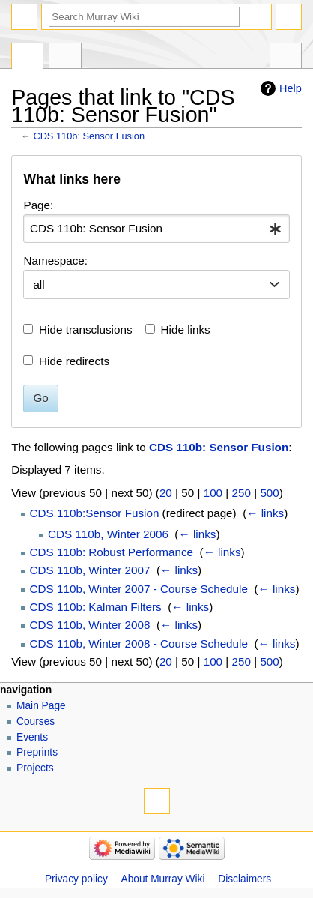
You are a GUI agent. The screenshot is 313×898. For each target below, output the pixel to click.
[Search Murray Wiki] (144, 17)
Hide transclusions (85, 329)
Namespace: (55, 260)
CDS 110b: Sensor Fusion (89, 136)
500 (269, 492)
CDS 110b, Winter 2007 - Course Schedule (139, 588)
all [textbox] (38, 284)
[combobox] (156, 228)
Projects (35, 768)
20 (165, 492)
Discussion (64, 57)
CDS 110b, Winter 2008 (90, 624)
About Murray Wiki (163, 879)
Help (290, 88)
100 (213, 492)
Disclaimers (244, 879)
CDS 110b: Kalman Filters (96, 606)
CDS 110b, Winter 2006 (108, 534)
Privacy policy (76, 879)
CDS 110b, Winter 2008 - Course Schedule (139, 643)
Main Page (41, 705)
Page (27, 57)
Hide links (185, 329)
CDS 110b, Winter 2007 (90, 570)
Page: (38, 205)
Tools (285, 57)
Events (32, 737)
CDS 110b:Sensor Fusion (94, 513)
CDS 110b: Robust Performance (111, 552)
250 (241, 492)
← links (265, 513)
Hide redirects (74, 361)
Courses (35, 721)
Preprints (37, 752)
